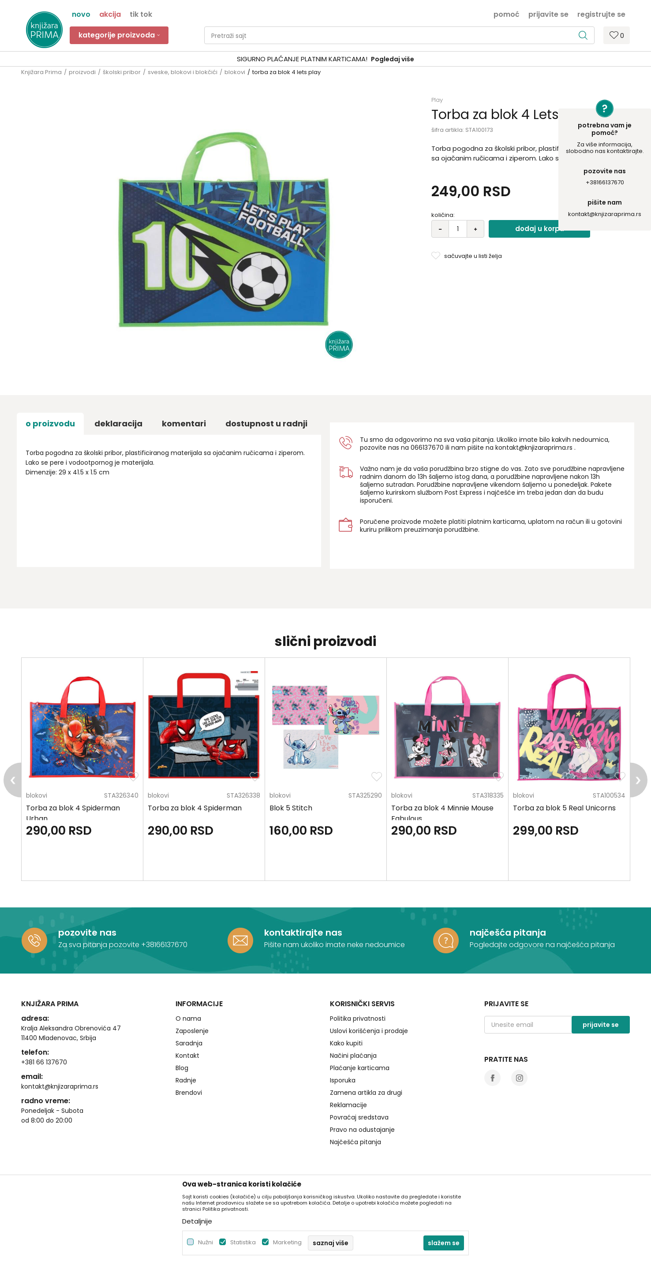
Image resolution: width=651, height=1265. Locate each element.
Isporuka (342, 1080)
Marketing (287, 1242)
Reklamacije (348, 1105)
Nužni (205, 1242)
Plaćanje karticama (359, 1067)
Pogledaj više (392, 59)
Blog (182, 1067)
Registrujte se (601, 13)
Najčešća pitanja (355, 1142)
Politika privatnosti (357, 1018)
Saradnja (189, 1043)
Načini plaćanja (353, 1055)
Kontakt (187, 1055)
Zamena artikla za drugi (366, 1092)
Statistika (243, 1242)
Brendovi (189, 1092)
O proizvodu (50, 423)
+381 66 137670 (44, 1062)
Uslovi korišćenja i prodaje (369, 1030)
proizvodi (82, 72)
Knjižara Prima (41, 72)
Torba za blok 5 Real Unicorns (564, 808)
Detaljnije (197, 1221)
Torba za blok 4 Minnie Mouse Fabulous (442, 813)
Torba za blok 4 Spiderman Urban (73, 813)
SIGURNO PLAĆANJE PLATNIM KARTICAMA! (302, 58)
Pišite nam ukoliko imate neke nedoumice (334, 945)
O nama (188, 1018)
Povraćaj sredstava (359, 1117)
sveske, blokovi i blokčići (182, 72)
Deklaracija (118, 423)
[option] (325, 59)
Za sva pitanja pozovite (99, 945)
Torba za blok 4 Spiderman (195, 808)
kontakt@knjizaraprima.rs (604, 214)
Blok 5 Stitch (290, 808)
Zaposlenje (192, 1030)
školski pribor (122, 72)
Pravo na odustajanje (362, 1129)
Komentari (184, 423)
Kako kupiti (346, 1043)
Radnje (186, 1080)
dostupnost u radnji (266, 423)
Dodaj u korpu (539, 228)
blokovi (234, 72)
